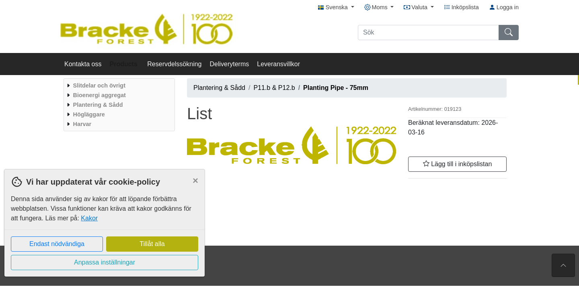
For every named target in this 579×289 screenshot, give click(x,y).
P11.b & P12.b (274, 87)
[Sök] (428, 32)
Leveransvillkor (278, 64)
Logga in (504, 7)
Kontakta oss (83, 64)
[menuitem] (118, 85)
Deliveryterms (229, 64)
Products (125, 64)
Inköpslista (461, 7)
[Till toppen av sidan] (563, 265)
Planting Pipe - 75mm (335, 87)
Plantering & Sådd (219, 87)
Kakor (89, 218)
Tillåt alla (152, 243)
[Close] (195, 180)
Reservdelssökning (174, 64)
